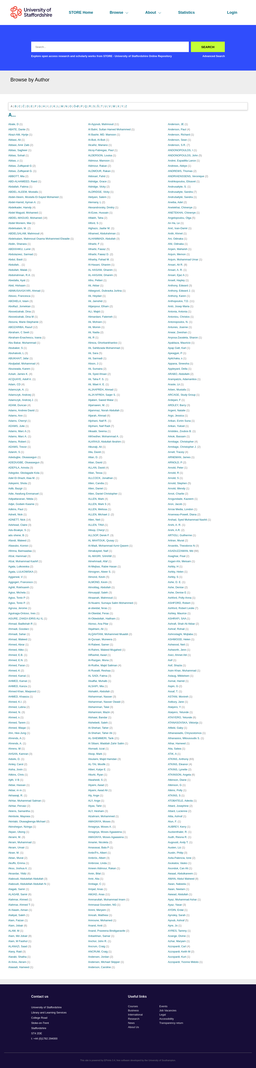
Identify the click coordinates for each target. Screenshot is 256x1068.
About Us (133, 1027)
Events (163, 1006)
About (153, 12)
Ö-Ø (76, 106)
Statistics (186, 12)
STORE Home (81, 12)
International (135, 1014)
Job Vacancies (167, 1010)
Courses (133, 1006)
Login (232, 12)
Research (134, 1018)
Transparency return (171, 1022)
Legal (162, 1014)
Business (133, 1010)
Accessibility (166, 1018)
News (131, 1022)
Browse (119, 12)
